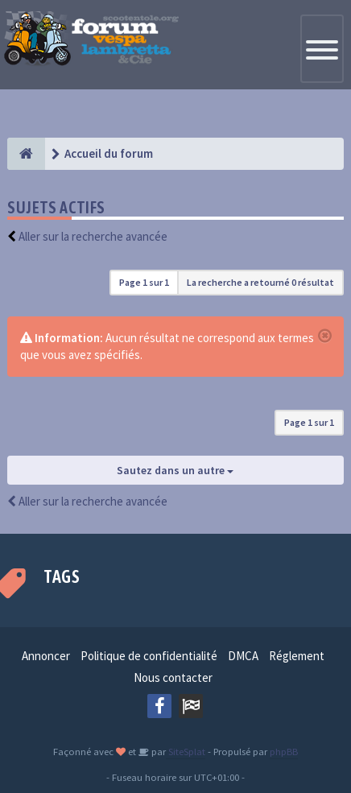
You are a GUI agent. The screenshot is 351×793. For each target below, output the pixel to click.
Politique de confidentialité (149, 655)
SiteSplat (185, 751)
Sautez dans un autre (175, 470)
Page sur (144, 282)
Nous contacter (173, 677)
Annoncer (46, 655)
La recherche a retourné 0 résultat (260, 282)
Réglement (296, 655)
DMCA (243, 655)
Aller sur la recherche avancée (93, 236)
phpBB (284, 751)
